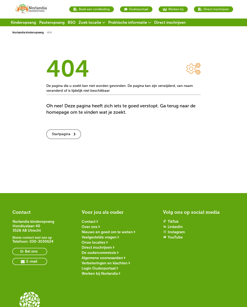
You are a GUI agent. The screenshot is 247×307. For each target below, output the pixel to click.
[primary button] (29, 251)
